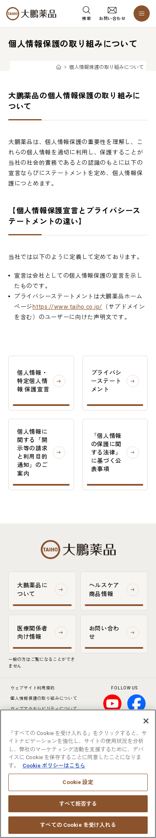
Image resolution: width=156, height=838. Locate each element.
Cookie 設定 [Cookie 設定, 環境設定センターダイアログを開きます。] (77, 784)
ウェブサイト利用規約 (32, 688)
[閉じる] (146, 722)
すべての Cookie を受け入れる (78, 826)
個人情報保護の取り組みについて (43, 698)
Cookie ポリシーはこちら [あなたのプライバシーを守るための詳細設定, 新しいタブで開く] (53, 767)
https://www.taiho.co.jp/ (67, 306)
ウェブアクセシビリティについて (43, 708)
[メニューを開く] (142, 13)
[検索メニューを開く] (86, 13)
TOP (58, 67)
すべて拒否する (78, 805)
